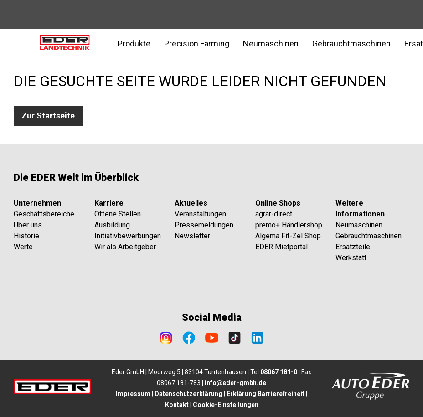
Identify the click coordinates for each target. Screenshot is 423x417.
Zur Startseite (48, 115)
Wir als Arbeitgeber (125, 246)
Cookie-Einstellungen (225, 404)
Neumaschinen (358, 225)
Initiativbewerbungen (127, 236)
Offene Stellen (117, 214)
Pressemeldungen (204, 225)
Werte (23, 246)
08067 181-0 (278, 372)
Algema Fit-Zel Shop (288, 236)
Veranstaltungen (200, 214)
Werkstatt (350, 257)
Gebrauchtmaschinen (368, 236)
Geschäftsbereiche (44, 214)
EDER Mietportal (281, 246)
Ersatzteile (352, 246)
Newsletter (192, 236)
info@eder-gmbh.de (235, 382)
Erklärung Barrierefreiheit (265, 393)
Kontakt (177, 404)
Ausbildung (112, 225)
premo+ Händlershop (288, 225)
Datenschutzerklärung (188, 393)
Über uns (28, 225)
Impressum (133, 393)
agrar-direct (273, 214)
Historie (26, 236)
